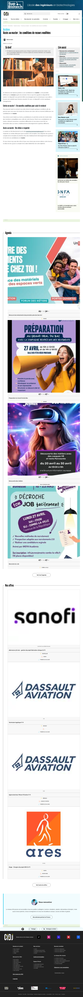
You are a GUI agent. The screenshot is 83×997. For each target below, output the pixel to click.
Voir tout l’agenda (41, 575)
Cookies (63, 994)
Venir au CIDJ (16, 950)
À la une (5, 19)
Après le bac (17, 25)
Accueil (5, 25)
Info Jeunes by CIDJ (18, 974)
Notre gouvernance (17, 962)
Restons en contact (18, 946)
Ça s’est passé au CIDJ (18, 969)
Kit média (36, 968)
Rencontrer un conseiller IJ (60, 962)
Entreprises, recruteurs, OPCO (39, 951)
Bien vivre (75, 19)
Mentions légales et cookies (40, 994)
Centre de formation (38, 957)
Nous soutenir (16, 951)
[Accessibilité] (23, 929)
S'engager (65, 19)
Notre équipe (16, 963)
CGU (53, 994)
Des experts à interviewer (39, 966)
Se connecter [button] (79, 13)
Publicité (20, 994)
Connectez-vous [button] (59, 973)
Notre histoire (16, 960)
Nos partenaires (17, 967)
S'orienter (45, 19)
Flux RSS (24, 994)
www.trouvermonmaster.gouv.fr (35, 131)
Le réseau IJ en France (59, 958)
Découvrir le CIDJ (17, 957)
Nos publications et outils (18, 966)
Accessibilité (49, 994)
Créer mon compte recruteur (60, 950)
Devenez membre (58, 946)
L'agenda (15, 978)
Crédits (15, 953)
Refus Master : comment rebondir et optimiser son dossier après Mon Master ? (68, 59)
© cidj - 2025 (57, 994)
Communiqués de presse (39, 964)
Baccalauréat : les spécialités (31, 19)
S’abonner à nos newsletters (61, 967)
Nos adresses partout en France (41, 917)
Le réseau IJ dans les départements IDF (62, 960)
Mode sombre (61, 13)
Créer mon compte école (59, 951)
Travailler (55, 19)
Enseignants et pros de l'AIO (39, 950)
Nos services (36, 946)
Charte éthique (30, 994)
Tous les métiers (15, 19)
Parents (35, 953)
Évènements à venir (38, 965)
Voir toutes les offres (41, 885)
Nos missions (16, 959)
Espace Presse (37, 961)
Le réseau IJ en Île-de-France (60, 959)
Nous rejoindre (16, 970)
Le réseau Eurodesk (58, 963)
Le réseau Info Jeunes (60, 955)
